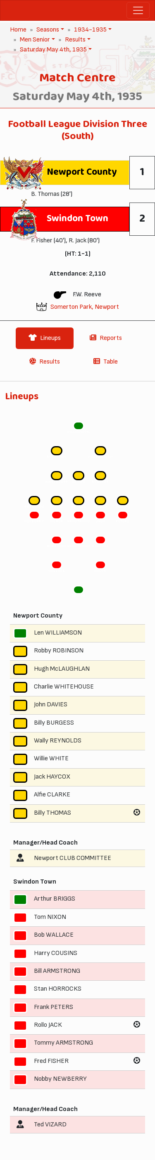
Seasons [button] (46, 30)
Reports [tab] (106, 338)
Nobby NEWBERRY (60, 1079)
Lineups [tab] (45, 338)
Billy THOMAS (52, 813)
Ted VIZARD (50, 1124)
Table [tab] (105, 362)
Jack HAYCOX (52, 777)
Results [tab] (44, 362)
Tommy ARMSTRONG (63, 1043)
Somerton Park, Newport (84, 307)
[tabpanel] (77, 765)
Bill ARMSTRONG (57, 971)
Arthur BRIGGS (54, 899)
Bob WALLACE (54, 935)
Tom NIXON (50, 917)
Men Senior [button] (34, 40)
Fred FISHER (51, 1061)
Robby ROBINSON (58, 650)
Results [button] (74, 40)
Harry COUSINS (55, 953)
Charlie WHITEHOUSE (64, 687)
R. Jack (77, 240)
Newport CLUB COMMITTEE (72, 858)
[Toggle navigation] (138, 10)
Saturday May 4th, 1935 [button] (52, 50)
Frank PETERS (53, 1007)
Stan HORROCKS (57, 989)
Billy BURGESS (54, 723)
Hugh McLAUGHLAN (62, 669)
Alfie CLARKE (52, 795)
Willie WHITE (51, 759)
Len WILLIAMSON (58, 633)
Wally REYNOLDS (57, 741)
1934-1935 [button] (89, 30)
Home (18, 30)
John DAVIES (50, 704)
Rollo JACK (48, 1025)
